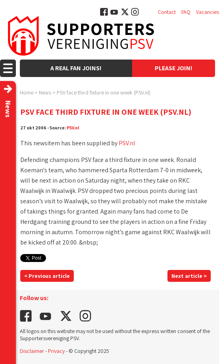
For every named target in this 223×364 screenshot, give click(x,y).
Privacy (56, 350)
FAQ (185, 11)
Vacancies (207, 11)
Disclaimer (32, 350)
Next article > (189, 275)
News (45, 92)
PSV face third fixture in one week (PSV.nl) (103, 92)
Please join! (173, 68)
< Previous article (47, 275)
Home (26, 92)
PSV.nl (73, 128)
